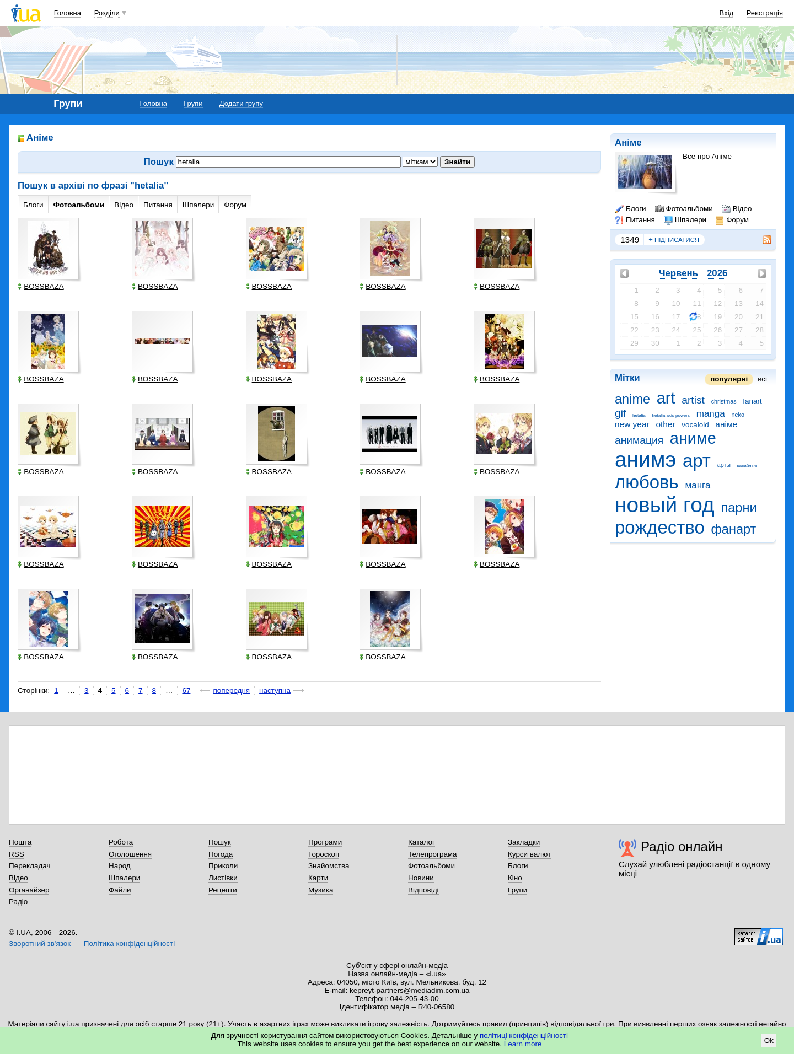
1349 (629, 239)
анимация (639, 440)
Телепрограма (432, 854)
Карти (318, 878)
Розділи (107, 13)
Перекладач (29, 866)
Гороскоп (323, 854)
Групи (193, 103)
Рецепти (222, 890)
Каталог (421, 842)
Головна (67, 13)
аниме (693, 438)
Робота (121, 842)
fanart (752, 401)
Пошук (219, 842)
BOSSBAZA (40, 286)
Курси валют (529, 854)
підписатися (673, 239)
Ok (769, 1040)
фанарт (734, 529)
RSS (16, 854)
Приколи (223, 866)
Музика (320, 890)
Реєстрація (765, 13)
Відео (737, 209)
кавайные (747, 465)
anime (632, 399)
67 (186, 690)
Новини (421, 878)
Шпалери (685, 220)
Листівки (223, 878)
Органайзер (29, 890)
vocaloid (695, 425)
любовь (647, 482)
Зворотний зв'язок (40, 943)
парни (739, 508)
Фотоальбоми (684, 209)
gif (620, 413)
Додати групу (241, 103)
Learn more (523, 1044)
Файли (120, 890)
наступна (275, 690)
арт (697, 460)
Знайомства (329, 866)
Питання (635, 220)
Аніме (628, 142)
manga (710, 413)
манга (697, 485)
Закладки (524, 842)
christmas (724, 401)
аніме (726, 424)
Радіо (18, 901)
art (666, 398)
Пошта (20, 842)
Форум (732, 220)
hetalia (639, 415)
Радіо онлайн (682, 846)
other (665, 424)
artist (693, 400)
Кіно (515, 878)
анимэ (645, 459)
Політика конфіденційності (129, 943)
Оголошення (130, 854)
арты (724, 464)
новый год (665, 505)
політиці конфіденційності (524, 1035)
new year (632, 424)
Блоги (630, 209)
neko (738, 414)
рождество (660, 527)
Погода (220, 854)
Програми (325, 842)
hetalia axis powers (671, 415)
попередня (231, 690)
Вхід (727, 13)
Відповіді (423, 890)
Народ (120, 866)
